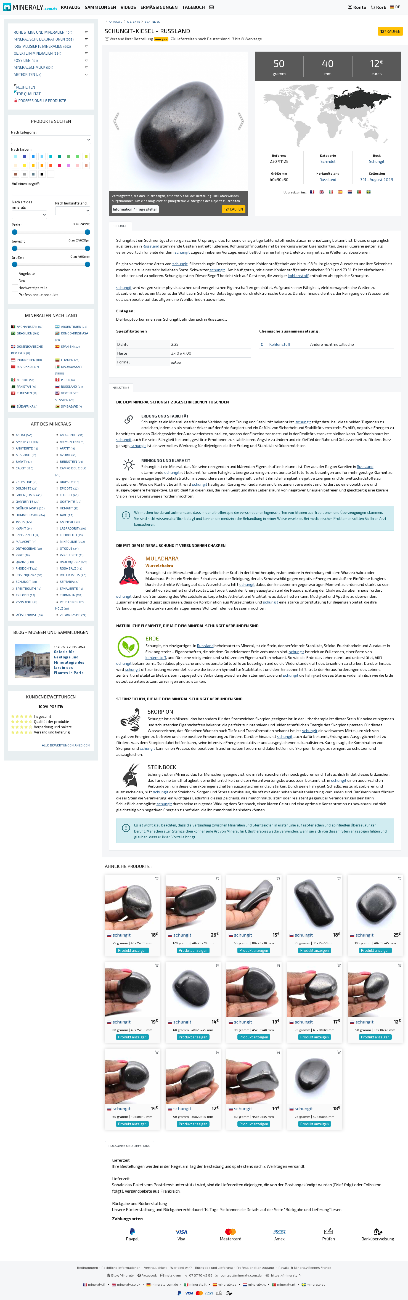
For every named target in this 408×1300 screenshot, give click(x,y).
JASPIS (23, 521)
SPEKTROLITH (28, 588)
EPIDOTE (69, 488)
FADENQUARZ (28, 495)
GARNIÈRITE (27, 501)
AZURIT (68, 455)
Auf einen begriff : (26, 183)
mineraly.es (225, 1284)
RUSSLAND (72, 386)
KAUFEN (390, 31)
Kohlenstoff (279, 344)
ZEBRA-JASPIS (73, 615)
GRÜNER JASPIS (30, 508)
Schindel (152, 21)
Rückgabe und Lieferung (214, 1267)
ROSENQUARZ (29, 575)
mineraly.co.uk (126, 1284)
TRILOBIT (25, 595)
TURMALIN (71, 595)
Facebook (147, 1275)
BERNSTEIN (71, 461)
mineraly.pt (284, 1284)
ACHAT (24, 435)
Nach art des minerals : (22, 204)
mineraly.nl (255, 1284)
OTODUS (69, 548)
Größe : (18, 257)
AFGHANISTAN (30, 326)
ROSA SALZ (71, 568)
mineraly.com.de (162, 1284)
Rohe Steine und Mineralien (43, 32)
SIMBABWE (71, 406)
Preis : (17, 225)
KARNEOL (70, 521)
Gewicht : (19, 241)
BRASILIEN (28, 333)
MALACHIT (26, 541)
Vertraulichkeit (155, 1267)
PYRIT (23, 555)
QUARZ (25, 561)
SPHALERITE (71, 588)
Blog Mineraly (120, 1275)
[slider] (14, 232)
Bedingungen (87, 1267)
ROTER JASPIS (73, 575)
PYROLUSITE (71, 555)
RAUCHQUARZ (73, 561)
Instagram (170, 1275)
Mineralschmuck (33, 67)
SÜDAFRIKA (27, 406)
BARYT (23, 461)
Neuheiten (24, 87)
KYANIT (23, 528)
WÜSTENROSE (29, 615)
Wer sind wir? (181, 1267)
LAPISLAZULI (27, 535)
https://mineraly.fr (286, 1275)
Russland (328, 179)
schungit (119, 934)
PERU (68, 380)
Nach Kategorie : (24, 132)
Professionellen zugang (256, 1267)
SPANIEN (70, 346)
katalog (116, 21)
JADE (66, 515)
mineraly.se (313, 1284)
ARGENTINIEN (74, 326)
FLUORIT (69, 495)
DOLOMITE (26, 488)
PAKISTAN (26, 386)
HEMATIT (69, 508)
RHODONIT (26, 568)
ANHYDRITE (27, 448)
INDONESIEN (29, 359)
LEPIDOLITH (71, 535)
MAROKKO (28, 366)
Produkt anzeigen (132, 950)
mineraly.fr (95, 1284)
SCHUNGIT (26, 581)
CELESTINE (26, 481)
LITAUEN (70, 359)
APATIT (67, 448)
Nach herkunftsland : (71, 203)
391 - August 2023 (376, 179)
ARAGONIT (26, 455)
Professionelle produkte (40, 100)
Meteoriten (27, 74)
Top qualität (27, 93)
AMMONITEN (72, 441)
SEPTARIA (69, 581)
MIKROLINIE (72, 541)
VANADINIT (26, 602)
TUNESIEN (27, 393)
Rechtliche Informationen (121, 1267)
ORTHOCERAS (29, 548)
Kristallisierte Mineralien (42, 46)
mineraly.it (195, 1284)
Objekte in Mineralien (37, 53)
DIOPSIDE (69, 481)
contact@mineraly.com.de (241, 1275)
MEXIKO (25, 380)
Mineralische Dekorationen (44, 39)
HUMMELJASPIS (30, 515)
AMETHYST (27, 441)
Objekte (133, 21)
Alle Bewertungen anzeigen (66, 745)
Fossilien (26, 60)
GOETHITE (70, 501)
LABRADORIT (73, 528)
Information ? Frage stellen (135, 209)
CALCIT (24, 468)
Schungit (377, 161)
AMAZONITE (71, 435)
